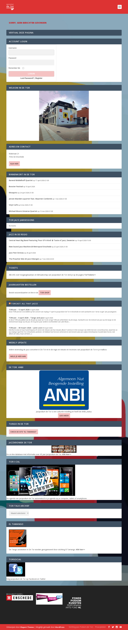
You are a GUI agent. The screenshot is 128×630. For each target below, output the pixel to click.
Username (12, 48)
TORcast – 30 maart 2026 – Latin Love (25, 328)
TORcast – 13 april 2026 (19, 309)
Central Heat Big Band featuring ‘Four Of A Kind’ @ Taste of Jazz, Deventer (42, 240)
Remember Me (14, 68)
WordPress (59, 627)
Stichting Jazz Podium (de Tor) (81, 627)
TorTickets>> (90, 275)
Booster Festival (16, 186)
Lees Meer (64, 415)
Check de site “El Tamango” (23, 432)
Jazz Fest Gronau (16, 253)
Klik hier (14, 163)
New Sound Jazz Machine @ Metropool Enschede (30, 246)
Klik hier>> (66, 454)
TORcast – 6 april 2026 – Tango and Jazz (26, 318)
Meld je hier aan (18, 356)
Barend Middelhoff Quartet (21, 180)
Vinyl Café (13, 205)
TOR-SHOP (44, 292)
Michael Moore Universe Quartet (23, 211)
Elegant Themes (27, 627)
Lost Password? (27, 78)
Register (38, 78)
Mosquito (13, 192)
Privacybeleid (100, 627)
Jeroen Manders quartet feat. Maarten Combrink (30, 199)
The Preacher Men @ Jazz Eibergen (24, 259)
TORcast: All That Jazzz (24, 303)
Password (12, 58)
